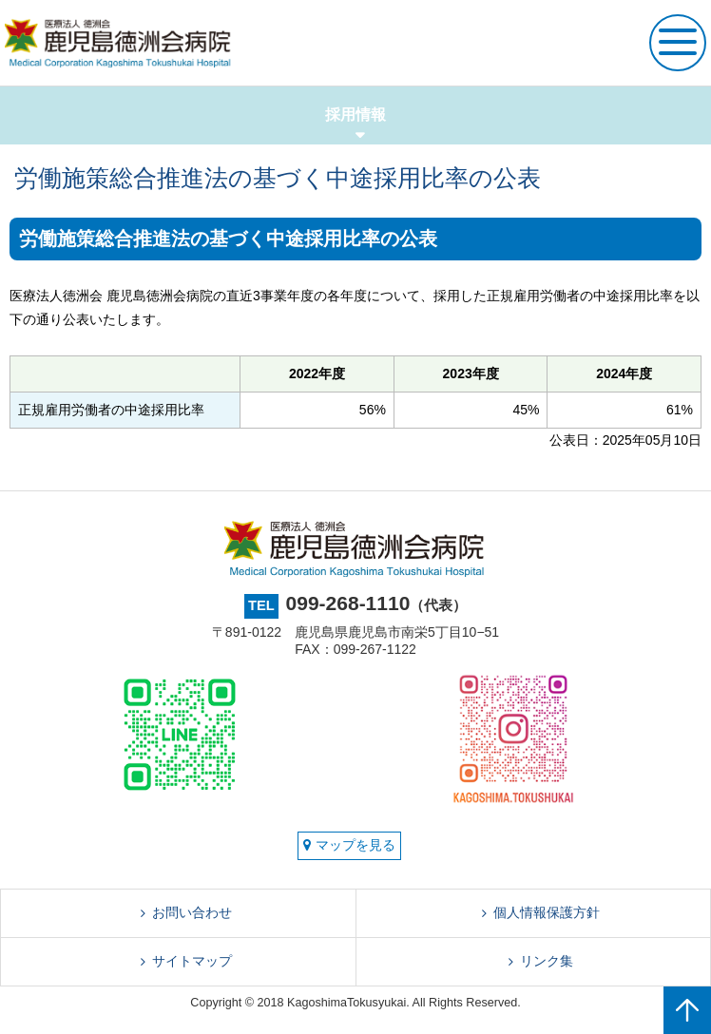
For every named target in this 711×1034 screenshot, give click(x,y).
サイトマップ (192, 960)
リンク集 (546, 960)
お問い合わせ (192, 912)
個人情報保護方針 (546, 912)
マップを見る (349, 844)
